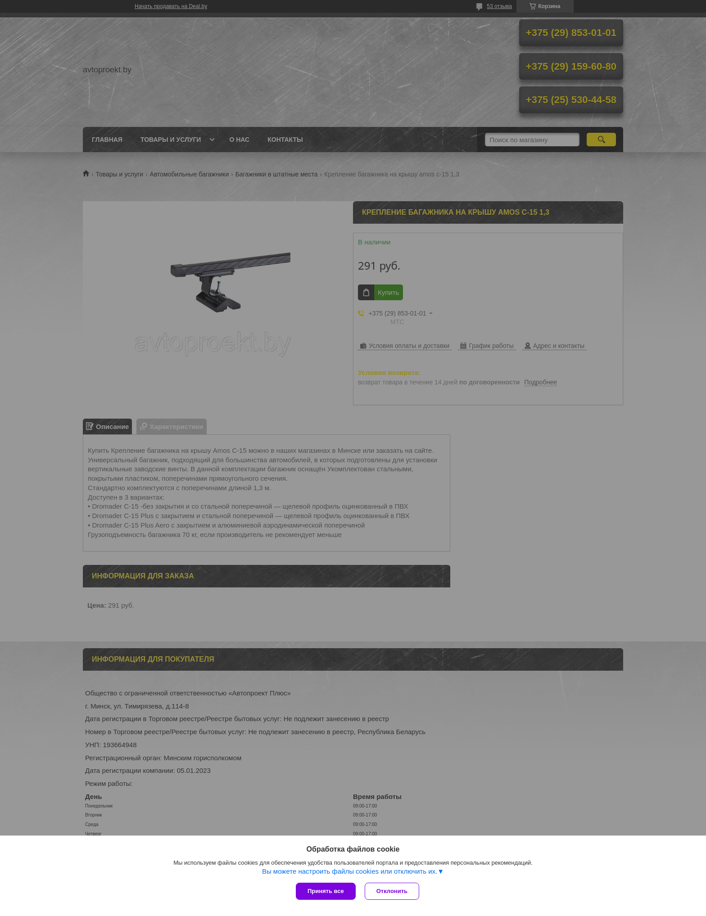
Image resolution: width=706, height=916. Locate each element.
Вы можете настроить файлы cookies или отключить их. (349, 871)
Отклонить (391, 891)
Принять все (326, 891)
